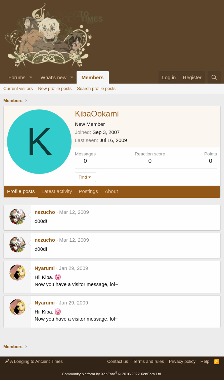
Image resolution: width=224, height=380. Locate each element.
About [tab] (111, 191)
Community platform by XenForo (112, 374)
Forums (17, 77)
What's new (53, 77)
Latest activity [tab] (57, 191)
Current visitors (18, 88)
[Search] (214, 77)
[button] (31, 77)
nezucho (45, 212)
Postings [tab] (88, 191)
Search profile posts (96, 88)
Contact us (117, 361)
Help (205, 361)
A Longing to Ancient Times (34, 361)
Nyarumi (45, 268)
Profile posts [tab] (21, 191)
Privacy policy (182, 361)
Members (93, 77)
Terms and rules (148, 361)
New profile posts (55, 88)
